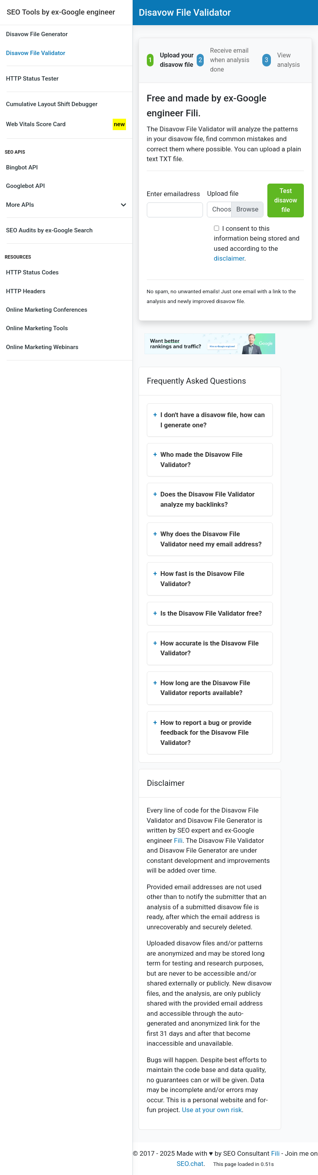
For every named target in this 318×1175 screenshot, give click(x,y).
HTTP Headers (25, 291)
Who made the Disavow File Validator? (202, 460)
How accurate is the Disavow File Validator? (210, 648)
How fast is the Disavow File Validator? (203, 579)
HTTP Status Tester (32, 78)
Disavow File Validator (35, 53)
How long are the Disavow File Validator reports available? (205, 688)
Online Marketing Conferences (46, 309)
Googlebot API (25, 185)
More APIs (66, 204)
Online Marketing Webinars (42, 347)
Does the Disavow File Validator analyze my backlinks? (208, 499)
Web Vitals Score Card (66, 124)
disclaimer (229, 258)
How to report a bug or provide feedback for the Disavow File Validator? (206, 733)
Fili (178, 840)
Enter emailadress (173, 194)
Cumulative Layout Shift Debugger (51, 104)
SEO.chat (190, 1164)
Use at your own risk (211, 1110)
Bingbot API (22, 167)
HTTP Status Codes (32, 272)
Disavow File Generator (37, 34)
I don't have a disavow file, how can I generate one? (213, 420)
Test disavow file (285, 200)
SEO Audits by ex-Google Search (49, 230)
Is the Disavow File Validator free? (211, 613)
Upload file (222, 193)
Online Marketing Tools (37, 328)
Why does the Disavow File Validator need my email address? (211, 539)
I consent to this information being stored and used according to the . (257, 243)
